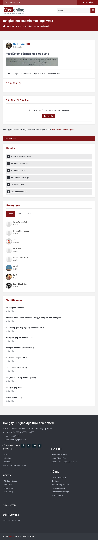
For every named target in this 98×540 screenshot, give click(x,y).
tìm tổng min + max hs (15, 308)
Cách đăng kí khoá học (60, 492)
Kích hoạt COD (57, 495)
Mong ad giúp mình (14, 388)
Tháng (10, 214)
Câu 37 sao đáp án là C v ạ (16, 368)
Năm (20, 214)
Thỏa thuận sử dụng (59, 455)
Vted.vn (11, 536)
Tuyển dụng (8, 492)
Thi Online (55, 481)
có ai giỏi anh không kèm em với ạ (20, 348)
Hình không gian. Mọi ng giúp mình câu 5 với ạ (25, 328)
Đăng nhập (87, 2)
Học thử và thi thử (58, 488)
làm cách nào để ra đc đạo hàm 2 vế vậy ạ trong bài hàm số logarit (33, 318)
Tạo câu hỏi (10, 138)
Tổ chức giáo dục (10, 481)
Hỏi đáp (19, 26)
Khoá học (7, 458)
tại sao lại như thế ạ (14, 398)
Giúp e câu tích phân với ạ (16, 358)
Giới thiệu (7, 462)
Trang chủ (8, 26)
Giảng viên (8, 485)
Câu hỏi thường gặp (59, 477)
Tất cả (28, 214)
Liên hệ (6, 455)
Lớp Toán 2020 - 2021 (12, 520)
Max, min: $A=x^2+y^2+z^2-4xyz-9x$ (21, 378)
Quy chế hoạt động (59, 458)
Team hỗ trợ (8, 488)
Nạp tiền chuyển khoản (60, 485)
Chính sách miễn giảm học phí (15, 465)
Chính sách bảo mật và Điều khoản (64, 462)
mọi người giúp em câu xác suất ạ (20, 338)
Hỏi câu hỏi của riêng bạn (63, 129)
